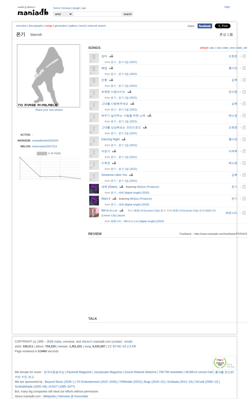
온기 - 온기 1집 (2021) (124, 97)
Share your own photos (49, 109)
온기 (234, 186)
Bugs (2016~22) (154, 381)
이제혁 (233, 151)
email (127, 341)
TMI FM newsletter (171, 372)
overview (21, 25)
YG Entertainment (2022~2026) (96, 381)
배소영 (233, 115)
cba (219, 47)
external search (97, 25)
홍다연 (233, 68)
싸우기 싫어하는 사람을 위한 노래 (126, 115)
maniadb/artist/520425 (45, 140)
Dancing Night (114, 139)
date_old (242, 47)
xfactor (86, 341)
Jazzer (121, 215)
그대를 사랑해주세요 (118, 103)
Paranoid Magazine (79, 372)
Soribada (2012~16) (180, 381)
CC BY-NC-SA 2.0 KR (122, 346)
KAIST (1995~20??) (62, 386)
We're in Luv (112, 210)
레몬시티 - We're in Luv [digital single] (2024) (137, 221)
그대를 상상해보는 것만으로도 (124, 127)
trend (82, 25)
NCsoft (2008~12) (206, 381)
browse (66, 8)
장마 (107, 56)
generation (61, 25)
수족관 (109, 163)
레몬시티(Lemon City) (147, 210)
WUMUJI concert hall (199, 372)
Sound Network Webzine (141, 372)
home (56, 8)
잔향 (107, 80)
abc (212, 47)
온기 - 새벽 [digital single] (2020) (130, 192)
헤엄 (107, 68)
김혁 (234, 80)
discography (36, 25)
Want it (109, 198)
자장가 (109, 151)
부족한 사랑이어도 (116, 92)
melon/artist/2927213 (44, 146)
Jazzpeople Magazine (108, 372)
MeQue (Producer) (148, 186)
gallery (73, 25)
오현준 (233, 56)
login (227, 6)
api (84, 8)
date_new (229, 47)
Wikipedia (49, 396)
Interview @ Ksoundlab (73, 396)
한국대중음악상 (54, 372)
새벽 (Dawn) (112, 186)
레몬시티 (231, 213)
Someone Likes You (117, 175)
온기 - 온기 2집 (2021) (124, 62)
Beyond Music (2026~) (59, 381)
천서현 (233, 92)
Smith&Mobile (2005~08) (31, 386)
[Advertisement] (45, 122)
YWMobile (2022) (130, 381)
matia (57, 341)
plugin (76, 8)
